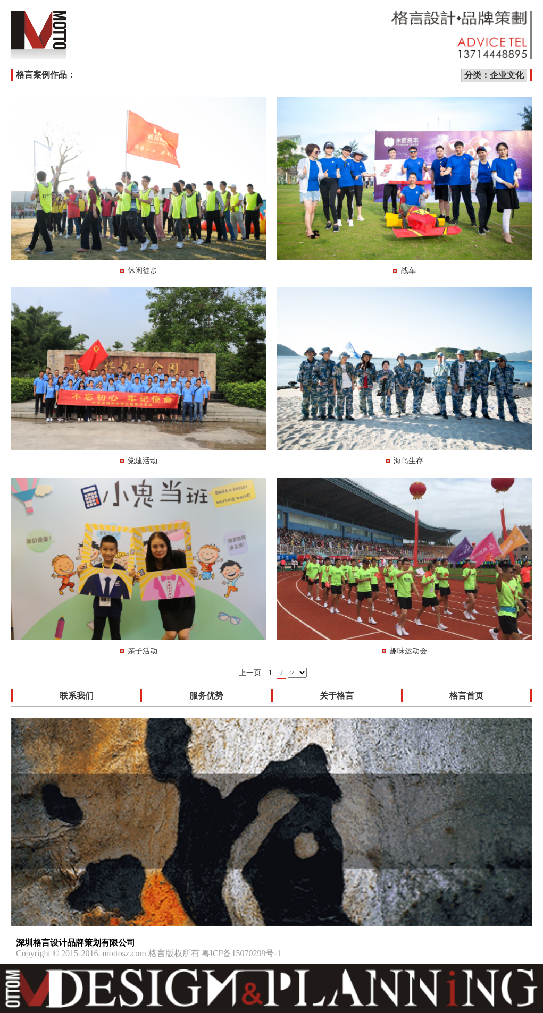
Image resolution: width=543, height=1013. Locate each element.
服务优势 (206, 695)
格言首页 (466, 695)
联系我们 (77, 695)
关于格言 (337, 695)
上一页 (250, 673)
